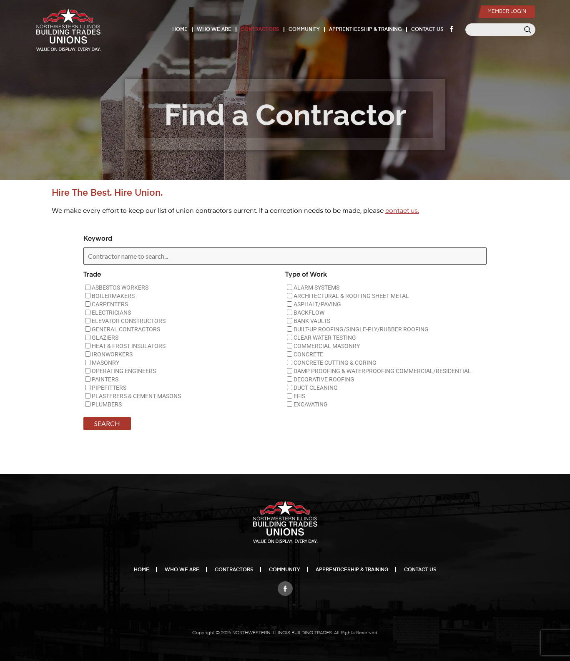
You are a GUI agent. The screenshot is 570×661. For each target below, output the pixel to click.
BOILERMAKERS (110, 296)
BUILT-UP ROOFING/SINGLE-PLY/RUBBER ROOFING (358, 329)
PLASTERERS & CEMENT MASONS (133, 396)
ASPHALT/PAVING (314, 304)
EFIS (296, 396)
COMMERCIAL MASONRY (323, 346)
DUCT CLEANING (312, 387)
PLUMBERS (103, 404)
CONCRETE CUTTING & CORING (332, 362)
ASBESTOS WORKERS (116, 287)
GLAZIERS (101, 337)
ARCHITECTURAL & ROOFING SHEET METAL (348, 296)
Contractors (260, 29)
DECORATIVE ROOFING (320, 379)
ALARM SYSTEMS (313, 287)
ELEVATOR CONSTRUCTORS (125, 321)
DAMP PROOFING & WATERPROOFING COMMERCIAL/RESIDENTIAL (379, 371)
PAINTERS (101, 379)
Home (180, 29)
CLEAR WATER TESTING (321, 337)
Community (304, 29)
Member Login (505, 6)
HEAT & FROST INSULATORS (125, 346)
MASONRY (102, 362)
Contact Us (428, 29)
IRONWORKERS (109, 354)
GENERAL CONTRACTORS (122, 329)
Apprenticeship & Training (365, 29)
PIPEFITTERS (105, 387)
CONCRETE (305, 354)
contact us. (402, 211)
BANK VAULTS (308, 321)
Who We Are (214, 29)
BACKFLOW (305, 312)
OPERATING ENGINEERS (120, 371)
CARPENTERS (106, 304)
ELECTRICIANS (108, 312)
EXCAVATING (307, 404)
